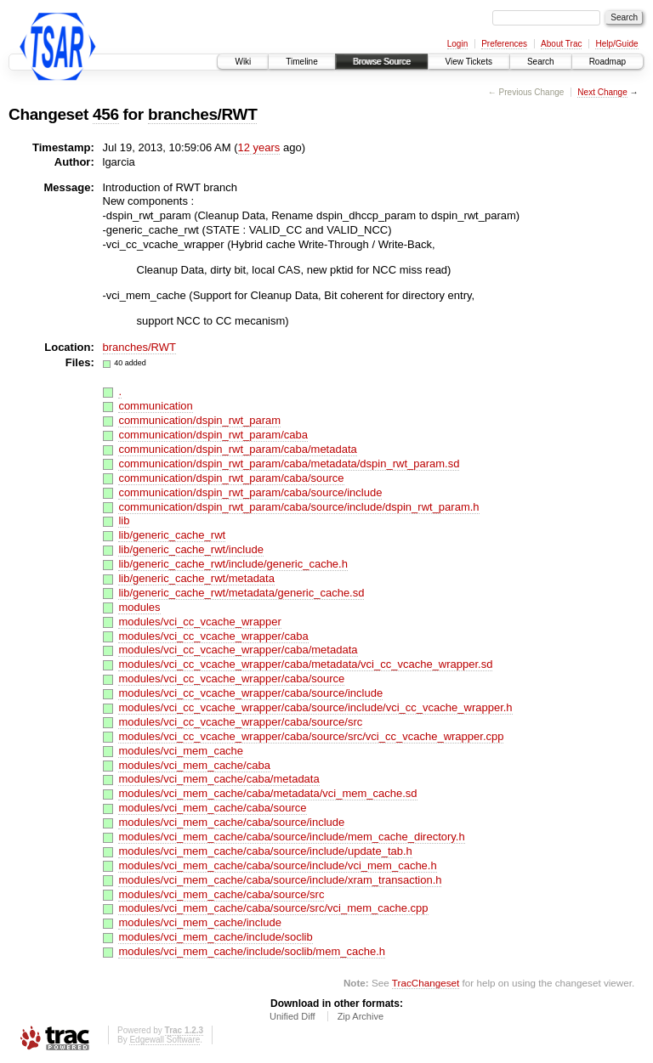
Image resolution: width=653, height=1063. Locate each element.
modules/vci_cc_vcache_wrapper (199, 621)
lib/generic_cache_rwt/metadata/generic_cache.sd (241, 592)
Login (457, 43)
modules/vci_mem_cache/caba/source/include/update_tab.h (265, 851)
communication (155, 405)
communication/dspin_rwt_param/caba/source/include (250, 492)
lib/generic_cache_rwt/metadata (196, 578)
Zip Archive (360, 1016)
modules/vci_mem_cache (180, 750)
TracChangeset (425, 982)
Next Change (602, 92)
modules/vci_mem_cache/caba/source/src (221, 894)
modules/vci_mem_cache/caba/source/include (231, 822)
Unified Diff (292, 1016)
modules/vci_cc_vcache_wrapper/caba (213, 636)
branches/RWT (203, 114)
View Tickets (469, 61)
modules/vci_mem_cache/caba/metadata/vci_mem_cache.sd (267, 793)
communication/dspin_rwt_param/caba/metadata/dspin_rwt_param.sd (288, 463)
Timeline (301, 61)
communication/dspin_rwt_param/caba (213, 434)
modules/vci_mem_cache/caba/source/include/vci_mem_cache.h (277, 865)
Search (540, 61)
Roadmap (607, 61)
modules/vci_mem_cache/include (199, 922)
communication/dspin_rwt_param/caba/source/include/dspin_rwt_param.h (298, 506)
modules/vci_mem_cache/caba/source (212, 807)
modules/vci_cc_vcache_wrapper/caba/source (231, 678)
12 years (259, 147)
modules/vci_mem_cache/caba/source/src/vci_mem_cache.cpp (273, 908)
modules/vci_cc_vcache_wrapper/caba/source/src (240, 721)
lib (123, 520)
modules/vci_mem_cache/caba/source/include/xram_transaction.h (279, 880)
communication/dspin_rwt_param (199, 420)
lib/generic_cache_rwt (171, 535)
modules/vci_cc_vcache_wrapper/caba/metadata (237, 649)
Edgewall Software (164, 1039)
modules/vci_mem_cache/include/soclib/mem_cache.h (251, 951)
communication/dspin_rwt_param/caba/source (231, 478)
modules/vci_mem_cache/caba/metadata (218, 778)
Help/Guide (616, 43)
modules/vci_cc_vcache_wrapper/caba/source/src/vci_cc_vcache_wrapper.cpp (310, 736)
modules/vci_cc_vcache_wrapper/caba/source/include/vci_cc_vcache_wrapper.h (315, 707)
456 (106, 114)
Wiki (243, 61)
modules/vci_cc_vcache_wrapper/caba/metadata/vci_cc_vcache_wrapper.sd (305, 664)
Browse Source (382, 61)
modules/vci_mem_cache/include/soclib (215, 936)
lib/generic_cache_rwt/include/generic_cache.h (233, 563)
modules (139, 607)
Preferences (504, 43)
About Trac (561, 43)
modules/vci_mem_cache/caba (194, 765)
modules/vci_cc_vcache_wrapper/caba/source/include (250, 693)
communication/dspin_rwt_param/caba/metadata (237, 449)
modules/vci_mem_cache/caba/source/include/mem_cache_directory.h (291, 836)
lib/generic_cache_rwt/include (191, 549)
